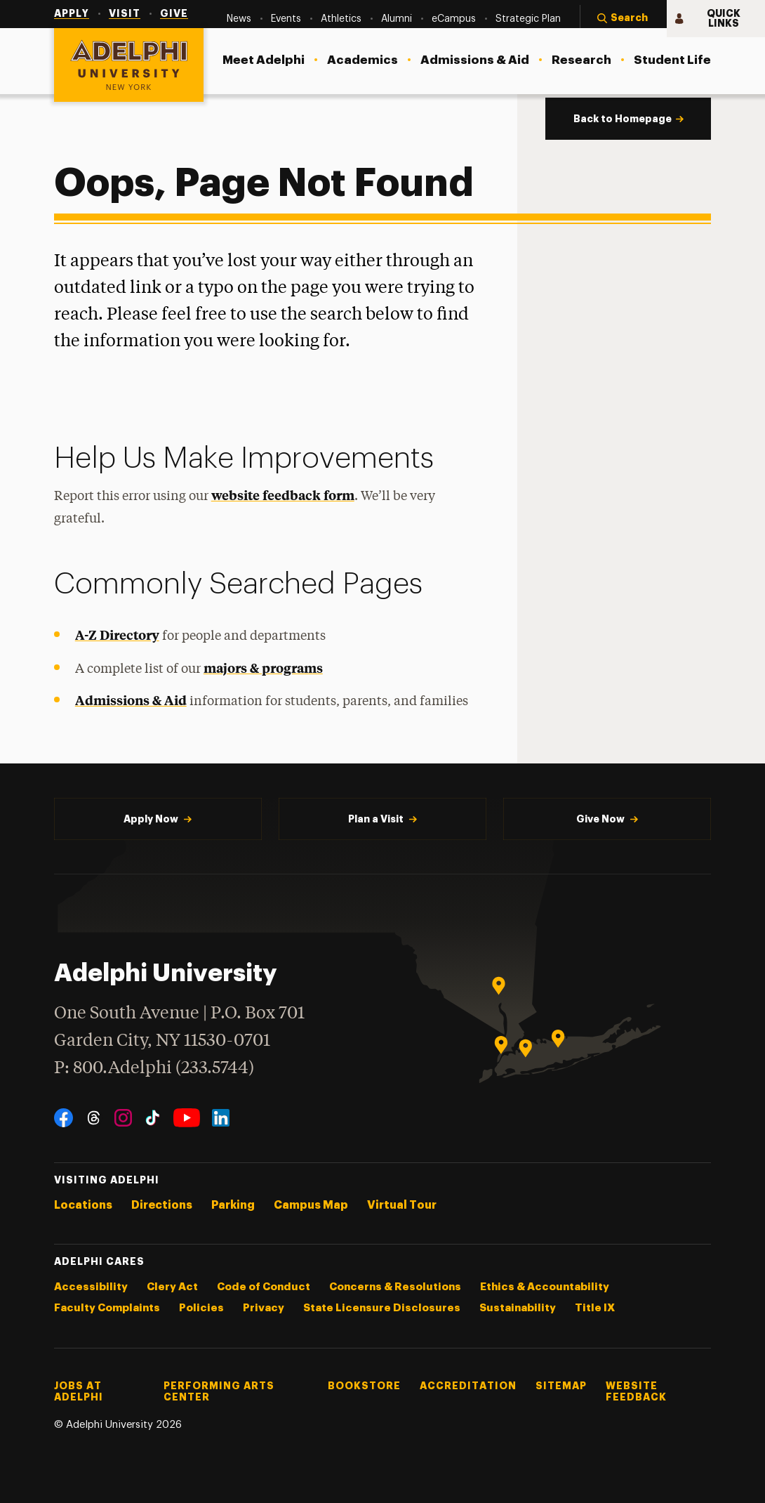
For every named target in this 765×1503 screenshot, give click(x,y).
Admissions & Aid (131, 700)
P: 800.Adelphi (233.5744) (154, 1066)
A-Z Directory (117, 634)
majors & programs (263, 667)
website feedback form (282, 495)
